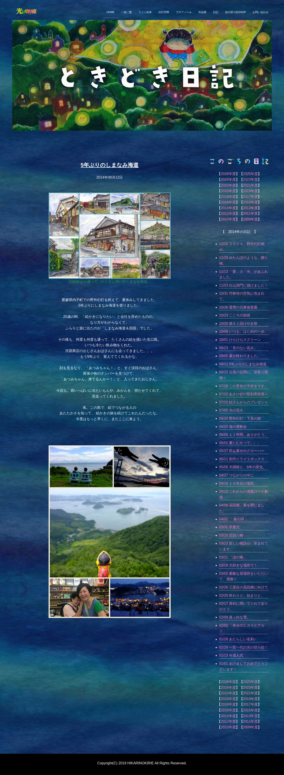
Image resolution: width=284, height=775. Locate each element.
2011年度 (250, 213)
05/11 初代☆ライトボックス (241, 459)
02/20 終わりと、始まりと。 (241, 595)
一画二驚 (126, 12)
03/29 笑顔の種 (231, 535)
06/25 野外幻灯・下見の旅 (240, 418)
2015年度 (250, 202)
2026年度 (228, 174)
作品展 (202, 12)
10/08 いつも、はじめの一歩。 (243, 331)
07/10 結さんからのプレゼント (243, 402)
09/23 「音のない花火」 (238, 348)
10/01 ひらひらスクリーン (240, 340)
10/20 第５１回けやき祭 (238, 323)
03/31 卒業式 (229, 527)
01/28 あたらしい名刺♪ (237, 639)
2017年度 (250, 197)
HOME (110, 12)
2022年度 (228, 185)
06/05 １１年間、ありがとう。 (243, 435)
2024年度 (228, 179)
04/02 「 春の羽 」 (234, 519)
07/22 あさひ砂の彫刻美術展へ (243, 394)
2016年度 (228, 202)
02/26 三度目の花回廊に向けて (243, 587)
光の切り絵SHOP (235, 12)
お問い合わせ (260, 12)
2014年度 (228, 208)
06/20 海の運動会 (233, 427)
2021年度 (250, 185)
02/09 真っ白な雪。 (234, 617)
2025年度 (250, 174)
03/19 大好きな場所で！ (238, 565)
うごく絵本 (145, 12)
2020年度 (228, 191)
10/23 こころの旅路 (234, 315)
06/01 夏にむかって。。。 (240, 443)
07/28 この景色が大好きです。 (243, 386)
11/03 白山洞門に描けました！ (243, 285)
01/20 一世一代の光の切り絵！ (243, 647)
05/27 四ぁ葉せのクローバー (241, 451)
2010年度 (228, 219)
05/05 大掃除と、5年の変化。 (242, 467)
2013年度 (250, 208)
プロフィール (184, 12)
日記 (215, 12)
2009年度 (250, 219)
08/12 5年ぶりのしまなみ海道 (242, 364)
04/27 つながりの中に (236, 475)
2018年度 (228, 197)
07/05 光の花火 (231, 410)
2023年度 (250, 179)
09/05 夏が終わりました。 (240, 356)
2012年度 (228, 213)
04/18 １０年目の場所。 (238, 483)
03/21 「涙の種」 (233, 557)
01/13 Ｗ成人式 (231, 655)
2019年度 (250, 191)
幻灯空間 (163, 12)
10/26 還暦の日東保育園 (238, 307)
